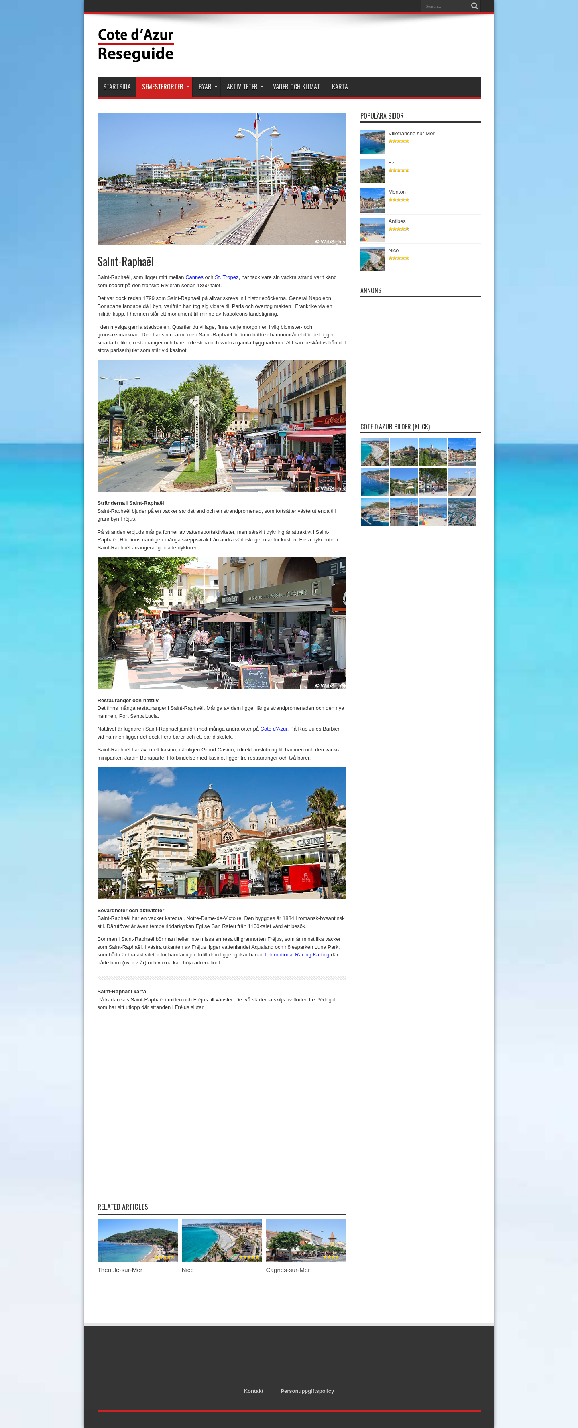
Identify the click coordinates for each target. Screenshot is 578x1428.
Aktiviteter (245, 86)
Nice (188, 1269)
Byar (208, 86)
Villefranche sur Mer (412, 133)
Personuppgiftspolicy (307, 1391)
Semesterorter (165, 86)
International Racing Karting (297, 955)
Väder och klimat (296, 86)
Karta (340, 86)
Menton (397, 192)
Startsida (117, 86)
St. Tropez (226, 277)
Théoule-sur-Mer (120, 1269)
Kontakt (253, 1391)
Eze (393, 163)
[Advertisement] (335, 45)
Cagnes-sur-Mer (288, 1269)
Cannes (194, 277)
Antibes (397, 221)
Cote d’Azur (274, 729)
